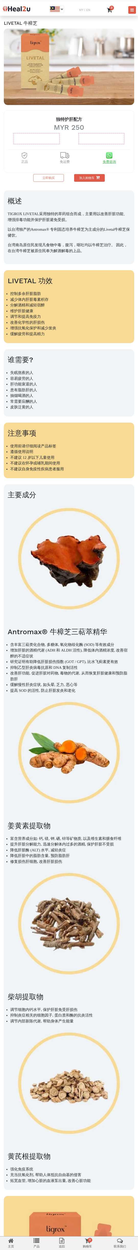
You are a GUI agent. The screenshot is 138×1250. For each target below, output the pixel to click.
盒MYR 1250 (101, 139)
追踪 (62, 1243)
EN (88, 10)
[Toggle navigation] (132, 10)
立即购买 (48, 178)
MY (81, 10)
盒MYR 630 (36, 139)
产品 (36, 1243)
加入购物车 (89, 177)
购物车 (87, 1243)
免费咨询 (109, 162)
